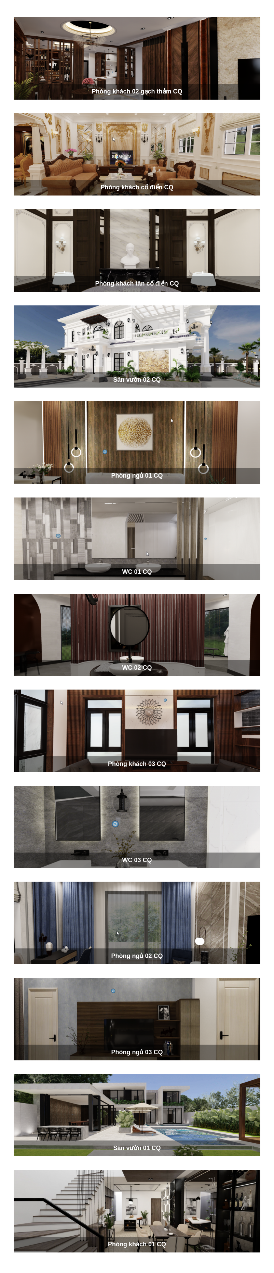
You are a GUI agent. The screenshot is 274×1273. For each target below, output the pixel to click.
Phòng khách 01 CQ (137, 1244)
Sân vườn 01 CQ (137, 1148)
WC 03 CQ (137, 860)
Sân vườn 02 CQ (137, 379)
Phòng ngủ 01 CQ (137, 475)
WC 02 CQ (137, 667)
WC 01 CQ (137, 571)
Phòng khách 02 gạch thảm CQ (137, 91)
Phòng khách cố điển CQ (136, 187)
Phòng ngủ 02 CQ (137, 956)
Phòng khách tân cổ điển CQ (137, 283)
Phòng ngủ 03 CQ (137, 1052)
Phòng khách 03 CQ (137, 763)
